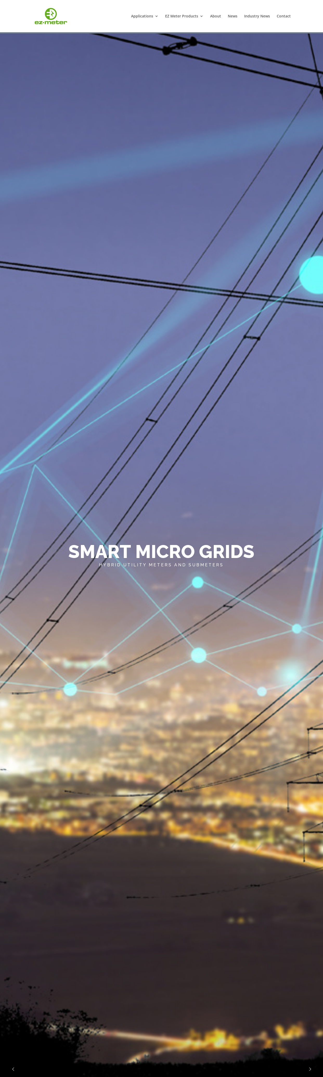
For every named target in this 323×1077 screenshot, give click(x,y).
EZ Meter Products (181, 16)
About (215, 16)
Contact (284, 16)
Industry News (257, 16)
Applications (142, 16)
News (232, 16)
